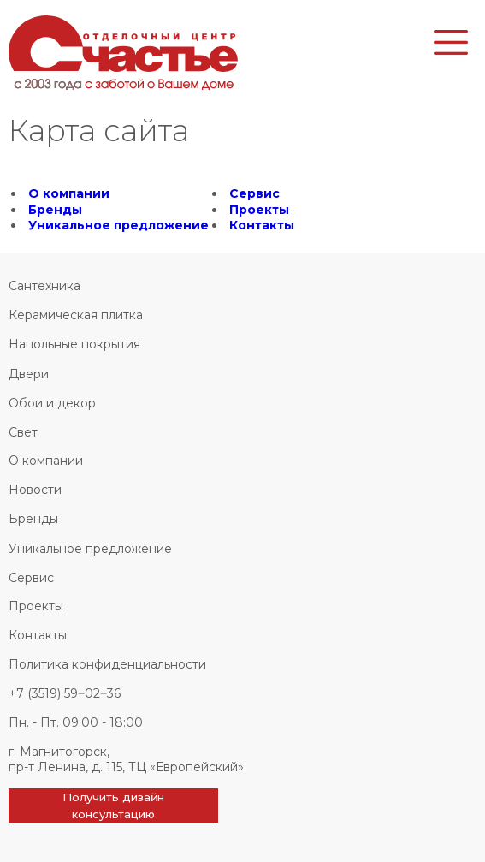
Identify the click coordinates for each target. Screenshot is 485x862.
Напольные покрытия (74, 344)
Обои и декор (52, 403)
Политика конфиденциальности (107, 664)
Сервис (254, 193)
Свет (23, 432)
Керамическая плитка (76, 315)
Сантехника (44, 286)
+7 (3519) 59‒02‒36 (65, 693)
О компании (68, 193)
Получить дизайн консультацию (113, 805)
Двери (29, 374)
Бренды (55, 209)
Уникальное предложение (118, 225)
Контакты (261, 225)
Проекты (259, 209)
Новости (35, 489)
